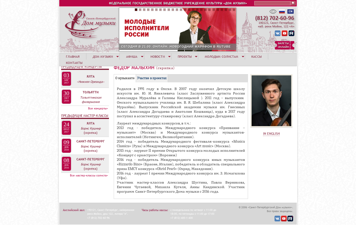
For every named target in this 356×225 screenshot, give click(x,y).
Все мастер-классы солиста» (89, 175)
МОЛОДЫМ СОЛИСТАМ (221, 56)
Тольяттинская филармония (90, 99)
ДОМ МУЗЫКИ (103, 56)
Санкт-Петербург (90, 141)
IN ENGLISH (271, 133)
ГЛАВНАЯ (73, 56)
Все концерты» (98, 108)
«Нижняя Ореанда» (90, 81)
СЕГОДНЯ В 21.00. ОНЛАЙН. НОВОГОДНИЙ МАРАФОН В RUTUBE (176, 46)
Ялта (91, 76)
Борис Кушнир (91, 128)
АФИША (132, 56)
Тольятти (91, 92)
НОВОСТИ (158, 56)
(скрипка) (90, 132)
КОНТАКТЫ (74, 63)
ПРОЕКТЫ (185, 56)
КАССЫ (256, 56)
